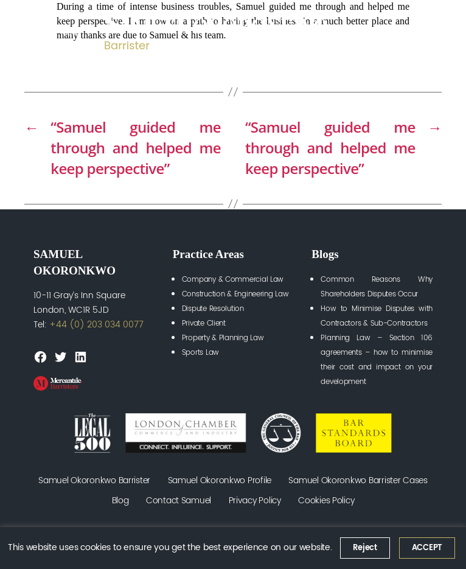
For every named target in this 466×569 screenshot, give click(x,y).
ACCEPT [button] (427, 548)
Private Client (204, 323)
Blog (120, 501)
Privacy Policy (255, 501)
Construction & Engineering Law (235, 294)
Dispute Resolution (213, 309)
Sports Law (200, 352)
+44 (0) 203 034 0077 (96, 325)
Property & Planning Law (223, 338)
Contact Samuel (178, 501)
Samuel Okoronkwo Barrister (94, 480)
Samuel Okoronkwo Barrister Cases (357, 480)
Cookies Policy (326, 501)
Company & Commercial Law (233, 279)
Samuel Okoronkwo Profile (220, 480)
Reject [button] (365, 548)
